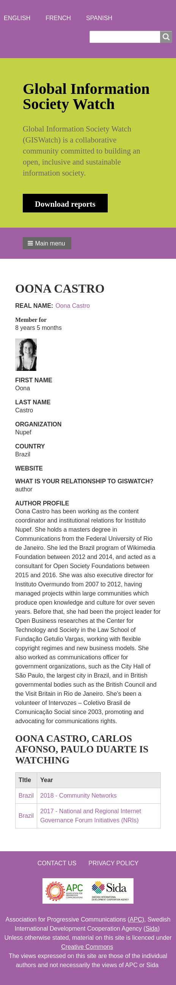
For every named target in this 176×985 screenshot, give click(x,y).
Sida (152, 928)
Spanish (99, 18)
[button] (47, 243)
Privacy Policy (113, 863)
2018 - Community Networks (78, 795)
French (58, 18)
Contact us (57, 863)
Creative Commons (87, 947)
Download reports (65, 204)
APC (136, 919)
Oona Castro (72, 305)
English (17, 18)
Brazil (26, 795)
